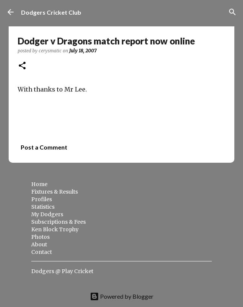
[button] (22, 66)
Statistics (43, 206)
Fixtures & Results (54, 191)
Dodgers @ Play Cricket (62, 271)
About (39, 244)
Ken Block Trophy (55, 229)
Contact (41, 252)
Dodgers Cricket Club (51, 12)
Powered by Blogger (121, 296)
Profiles (41, 199)
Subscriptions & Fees (58, 221)
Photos (40, 237)
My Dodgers (47, 214)
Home (39, 184)
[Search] (232, 12)
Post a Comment (44, 147)
